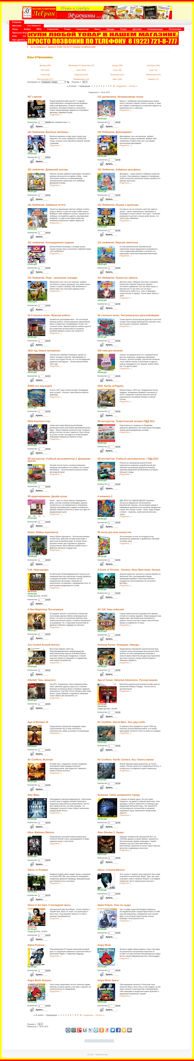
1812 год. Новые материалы (44, 350)
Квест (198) (117, 79)
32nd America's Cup (39, 421)
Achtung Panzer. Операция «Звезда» (118, 645)
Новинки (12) (153, 79)
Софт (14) (153, 70)
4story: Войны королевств (43, 532)
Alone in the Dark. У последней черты (49, 905)
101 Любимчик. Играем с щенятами (117, 205)
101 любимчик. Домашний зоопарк (48, 169)
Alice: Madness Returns (41, 832)
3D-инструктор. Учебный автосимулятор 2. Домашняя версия (59, 459)
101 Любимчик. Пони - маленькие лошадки (52, 278)
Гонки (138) (45, 75)
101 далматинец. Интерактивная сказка (120, 97)
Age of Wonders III (38, 722)
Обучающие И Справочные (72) (81, 65)
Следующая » (121, 86)
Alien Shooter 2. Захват (110, 832)
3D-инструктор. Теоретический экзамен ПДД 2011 (126, 421)
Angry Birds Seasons (39, 980)
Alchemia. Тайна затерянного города (118, 795)
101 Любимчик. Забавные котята (47, 205)
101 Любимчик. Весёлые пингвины (48, 132)
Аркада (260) (117, 65)
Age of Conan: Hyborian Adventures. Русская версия (127, 680)
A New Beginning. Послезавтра (45, 609)
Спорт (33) (117, 70)
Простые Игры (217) (45, 79)
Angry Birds (104, 945)
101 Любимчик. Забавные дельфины (119, 169)
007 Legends (35, 97)
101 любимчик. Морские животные (117, 242)
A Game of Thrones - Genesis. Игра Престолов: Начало (128, 570)
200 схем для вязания (110, 350)
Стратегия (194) (153, 65)
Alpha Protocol (36, 945)
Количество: (33, 122)
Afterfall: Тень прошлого (42, 680)
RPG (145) (45, 70)
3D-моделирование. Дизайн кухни (47, 496)
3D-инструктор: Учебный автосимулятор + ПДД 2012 (127, 458)
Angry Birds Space (107, 980)
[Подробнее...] (55, 115)
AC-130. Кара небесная (110, 609)
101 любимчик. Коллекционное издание (51, 242)
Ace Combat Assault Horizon (44, 645)
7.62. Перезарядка (38, 570)
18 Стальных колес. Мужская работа (49, 315)
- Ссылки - (90, 1055)
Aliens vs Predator (38, 870)
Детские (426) (45, 65)
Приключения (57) (153, 75)
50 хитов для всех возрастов (114, 532)
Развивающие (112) (81, 79)
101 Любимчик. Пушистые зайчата (117, 278)
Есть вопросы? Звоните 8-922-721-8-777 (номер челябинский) (63, 47)
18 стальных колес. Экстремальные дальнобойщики (128, 315)
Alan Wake (33, 795)
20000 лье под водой (40, 386)
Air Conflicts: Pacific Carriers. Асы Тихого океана (125, 759)
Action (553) (81, 70)
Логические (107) (117, 75)
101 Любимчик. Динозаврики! (114, 132)
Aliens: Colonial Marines (111, 870)
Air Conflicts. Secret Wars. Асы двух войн (121, 722)
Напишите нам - (101, 1055)
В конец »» (133, 86)
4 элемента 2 (104, 496)
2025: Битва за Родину (110, 386)
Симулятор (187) (81, 75)
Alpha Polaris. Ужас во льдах (114, 905)
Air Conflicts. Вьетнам (40, 759)
